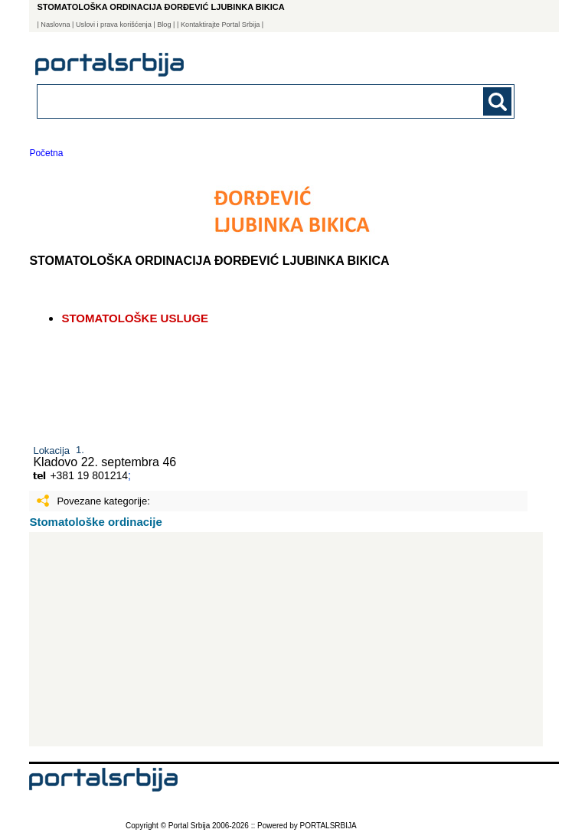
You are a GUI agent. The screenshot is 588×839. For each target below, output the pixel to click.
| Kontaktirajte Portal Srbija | (220, 24)
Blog (164, 24)
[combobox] (229, 101)
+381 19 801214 (89, 475)
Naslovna (55, 24)
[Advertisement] (286, 639)
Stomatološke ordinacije (95, 521)
